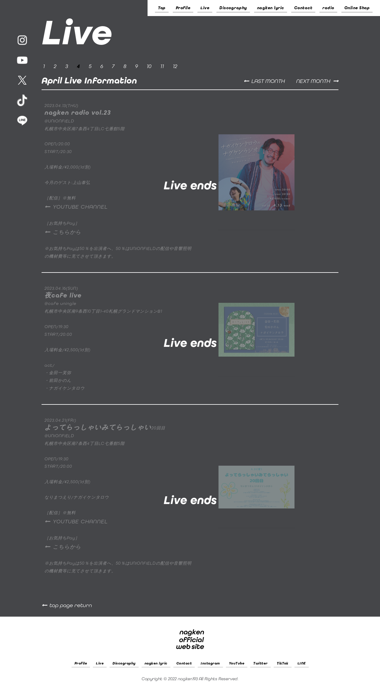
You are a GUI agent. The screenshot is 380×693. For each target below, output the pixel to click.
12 (175, 66)
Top (162, 7)
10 (149, 66)
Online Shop (357, 7)
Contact (303, 7)
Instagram (210, 663)
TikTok (283, 663)
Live (204, 7)
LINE (301, 663)
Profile (183, 7)
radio (328, 7)
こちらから (67, 232)
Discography (233, 7)
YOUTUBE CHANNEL (80, 207)
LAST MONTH (268, 81)
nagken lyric (270, 7)
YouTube (237, 663)
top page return (71, 605)
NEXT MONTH (313, 81)
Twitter (260, 663)
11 (162, 66)
